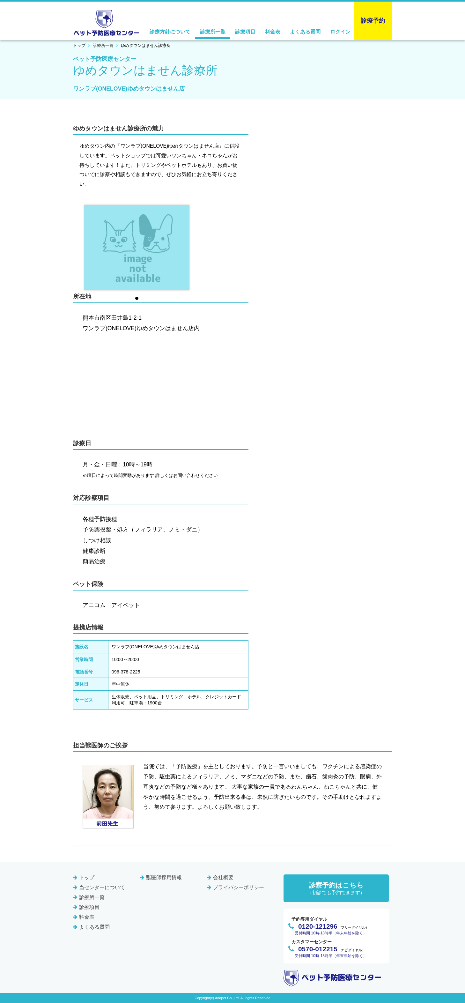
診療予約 (373, 20)
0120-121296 (317, 926)
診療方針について (170, 31)
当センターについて (102, 887)
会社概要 (223, 877)
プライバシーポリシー (238, 887)
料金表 (272, 31)
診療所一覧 (212, 31)
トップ (79, 45)
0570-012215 (317, 949)
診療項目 (245, 31)
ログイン (340, 31)
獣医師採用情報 (164, 877)
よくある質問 (305, 31)
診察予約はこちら (336, 888)
